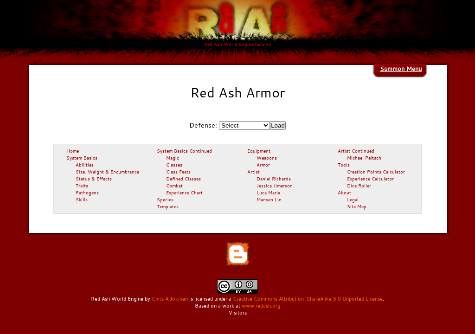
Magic (172, 157)
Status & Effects (94, 178)
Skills (82, 199)
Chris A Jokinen (170, 298)
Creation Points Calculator (376, 171)
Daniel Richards (274, 178)
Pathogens (87, 192)
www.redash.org (261, 305)
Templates (168, 206)
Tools (344, 164)
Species (165, 199)
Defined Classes (183, 178)
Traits (82, 185)
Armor (263, 164)
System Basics (81, 157)
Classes (174, 164)
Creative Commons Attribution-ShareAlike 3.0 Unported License (308, 298)
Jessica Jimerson (275, 185)
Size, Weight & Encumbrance (107, 171)
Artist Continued (356, 151)
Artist (253, 171)
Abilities (85, 164)
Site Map (356, 206)
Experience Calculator (370, 178)
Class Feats (178, 171)
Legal (353, 199)
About (344, 192)
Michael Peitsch (364, 157)
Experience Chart (184, 192)
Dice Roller (359, 185)
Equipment (258, 151)
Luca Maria (268, 192)
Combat (174, 185)
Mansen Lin (269, 199)
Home (72, 151)
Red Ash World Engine (117, 298)
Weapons (267, 157)
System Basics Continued (184, 151)
